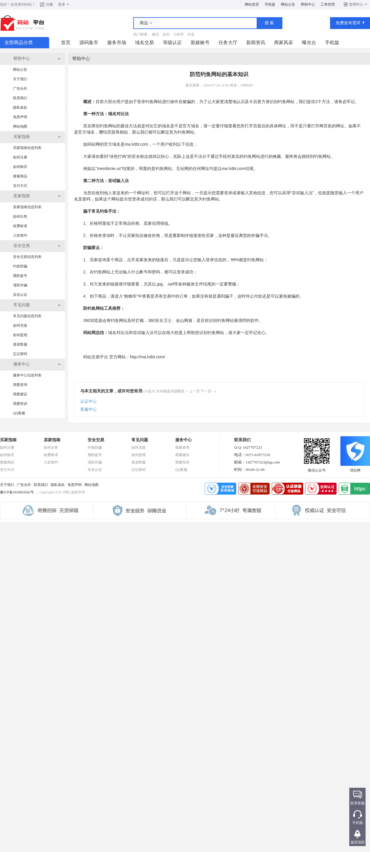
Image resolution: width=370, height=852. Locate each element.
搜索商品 (20, 176)
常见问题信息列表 (27, 316)
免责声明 (20, 117)
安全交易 (96, 440)
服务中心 (183, 440)
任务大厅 (227, 42)
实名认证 (20, 295)
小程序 (178, 34)
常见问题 (139, 440)
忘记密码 (20, 354)
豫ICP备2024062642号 (17, 492)
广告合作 (20, 88)
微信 (155, 34)
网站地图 (20, 126)
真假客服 (20, 344)
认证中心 (88, 401)
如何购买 (20, 167)
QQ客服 (19, 413)
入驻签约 (20, 235)
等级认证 (172, 42)
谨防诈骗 (20, 285)
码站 (28, 4)
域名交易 (144, 42)
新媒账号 (200, 42)
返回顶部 (357, 842)
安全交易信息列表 (27, 257)
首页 (65, 42)
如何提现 (20, 335)
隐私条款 (20, 107)
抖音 (190, 34)
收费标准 (20, 226)
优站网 (355, 468)
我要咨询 (20, 385)
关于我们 (20, 79)
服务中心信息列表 (27, 375)
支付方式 (20, 186)
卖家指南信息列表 (27, 207)
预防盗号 (20, 276)
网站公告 (288, 4)
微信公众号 (317, 468)
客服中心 (88, 409)
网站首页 (252, 4)
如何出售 (20, 216)
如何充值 (20, 325)
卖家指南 (52, 440)
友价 (166, 34)
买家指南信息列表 (27, 148)
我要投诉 (20, 404)
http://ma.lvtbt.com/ (147, 356)
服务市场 (116, 42)
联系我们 (20, 98)
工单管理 (328, 4)
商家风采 (283, 42)
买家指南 (8, 440)
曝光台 (309, 42)
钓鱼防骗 (20, 266)
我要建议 (20, 394)
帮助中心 (308, 4)
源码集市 (88, 42)
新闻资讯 (255, 42)
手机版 (270, 4)
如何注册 (20, 157)
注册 (49, 4)
